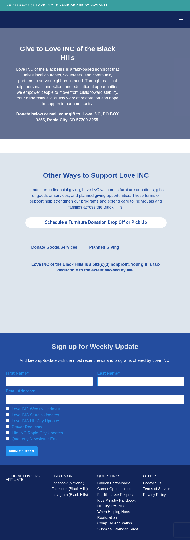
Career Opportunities (114, 488)
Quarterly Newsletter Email (33, 438)
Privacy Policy (154, 493)
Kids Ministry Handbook (116, 499)
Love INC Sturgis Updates (32, 414)
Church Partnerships (114, 482)
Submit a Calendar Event (117, 528)
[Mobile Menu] (181, 19)
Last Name (107, 372)
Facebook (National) (68, 482)
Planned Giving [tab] (104, 246)
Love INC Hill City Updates (33, 419)
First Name (16, 372)
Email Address (20, 390)
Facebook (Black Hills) (70, 488)
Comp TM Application (114, 522)
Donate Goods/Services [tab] (54, 246)
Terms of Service (156, 488)
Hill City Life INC (110, 505)
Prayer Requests (24, 425)
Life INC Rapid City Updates (34, 432)
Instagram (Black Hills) (70, 493)
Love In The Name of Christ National (72, 5)
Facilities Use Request (115, 493)
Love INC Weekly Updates (33, 408)
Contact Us (152, 482)
